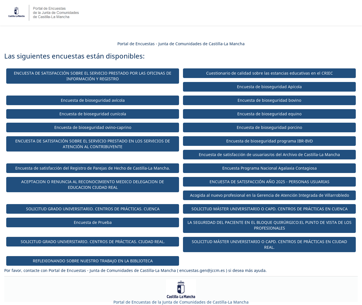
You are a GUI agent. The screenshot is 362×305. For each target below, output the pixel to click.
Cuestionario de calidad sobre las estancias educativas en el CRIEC (269, 73)
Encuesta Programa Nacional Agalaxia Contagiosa (269, 168)
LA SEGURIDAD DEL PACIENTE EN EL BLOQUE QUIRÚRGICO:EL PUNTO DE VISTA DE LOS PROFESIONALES (270, 225)
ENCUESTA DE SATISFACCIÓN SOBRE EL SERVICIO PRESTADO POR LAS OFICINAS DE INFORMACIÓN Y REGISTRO (92, 75)
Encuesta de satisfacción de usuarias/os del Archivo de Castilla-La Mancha (269, 154)
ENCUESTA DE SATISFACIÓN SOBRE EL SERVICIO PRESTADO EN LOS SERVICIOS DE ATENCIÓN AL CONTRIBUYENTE (92, 143)
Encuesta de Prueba (93, 222)
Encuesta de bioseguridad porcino (269, 127)
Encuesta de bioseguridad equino (269, 113)
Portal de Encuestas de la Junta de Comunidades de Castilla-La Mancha (181, 302)
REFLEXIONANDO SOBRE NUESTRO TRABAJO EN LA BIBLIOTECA (93, 260)
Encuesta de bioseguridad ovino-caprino (92, 127)
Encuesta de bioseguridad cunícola (92, 113)
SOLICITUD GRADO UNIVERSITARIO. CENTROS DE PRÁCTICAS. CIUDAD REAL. (93, 241)
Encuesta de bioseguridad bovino (269, 100)
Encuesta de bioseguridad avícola (93, 100)
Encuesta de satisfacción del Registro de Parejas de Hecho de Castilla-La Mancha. (92, 168)
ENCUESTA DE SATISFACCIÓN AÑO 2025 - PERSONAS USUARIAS (269, 181)
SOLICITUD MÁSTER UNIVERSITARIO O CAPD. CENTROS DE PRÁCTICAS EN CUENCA (269, 208)
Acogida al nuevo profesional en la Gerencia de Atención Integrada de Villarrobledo (269, 195)
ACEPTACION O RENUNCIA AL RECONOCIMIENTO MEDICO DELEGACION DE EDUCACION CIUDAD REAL (92, 184)
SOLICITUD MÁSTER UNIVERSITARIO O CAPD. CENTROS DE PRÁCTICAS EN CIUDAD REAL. (269, 244)
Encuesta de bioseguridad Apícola (269, 86)
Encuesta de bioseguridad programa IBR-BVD (269, 141)
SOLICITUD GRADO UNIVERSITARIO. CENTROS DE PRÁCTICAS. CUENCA (93, 208)
